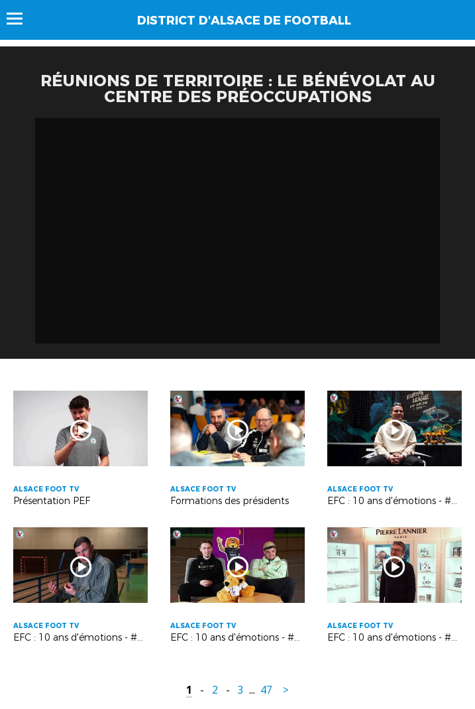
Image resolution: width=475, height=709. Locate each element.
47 (266, 690)
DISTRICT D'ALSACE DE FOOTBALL (244, 20)
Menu (21, 19)
